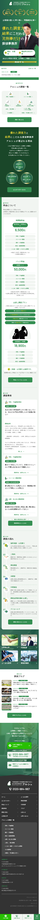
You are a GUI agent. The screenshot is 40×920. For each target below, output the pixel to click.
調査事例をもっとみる (22, 523)
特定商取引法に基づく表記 (25, 900)
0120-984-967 (21, 789)
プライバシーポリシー (32, 897)
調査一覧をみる (22, 119)
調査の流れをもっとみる (21, 622)
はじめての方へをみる (21, 189)
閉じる (20, 452)
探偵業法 (35, 900)
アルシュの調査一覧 (8, 820)
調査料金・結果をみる (20, 473)
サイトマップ (34, 903)
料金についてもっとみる (21, 380)
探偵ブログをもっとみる (21, 715)
